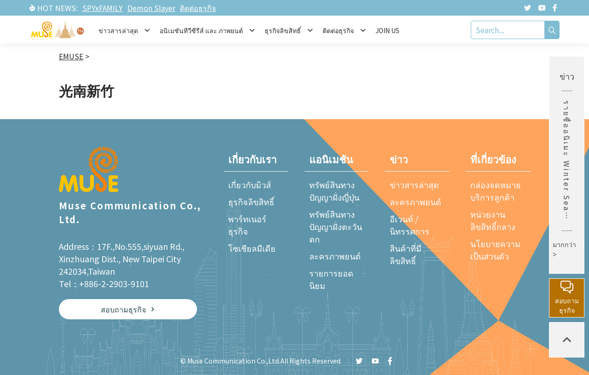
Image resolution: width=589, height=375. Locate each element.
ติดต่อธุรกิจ (198, 7)
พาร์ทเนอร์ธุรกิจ (247, 225)
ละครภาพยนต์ (335, 256)
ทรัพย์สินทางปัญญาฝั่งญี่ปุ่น (334, 191)
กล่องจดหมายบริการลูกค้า (495, 191)
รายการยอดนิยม (331, 279)
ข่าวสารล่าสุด (414, 184)
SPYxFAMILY (102, 7)
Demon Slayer (151, 7)
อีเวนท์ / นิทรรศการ (409, 225)
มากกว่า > (564, 249)
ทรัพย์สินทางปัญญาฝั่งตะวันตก (335, 226)
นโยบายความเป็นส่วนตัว (495, 249)
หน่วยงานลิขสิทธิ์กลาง (492, 220)
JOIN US (387, 30)
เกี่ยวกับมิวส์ (249, 184)
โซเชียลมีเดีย (252, 248)
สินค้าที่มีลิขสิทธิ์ (406, 254)
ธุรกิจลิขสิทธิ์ (251, 202)
